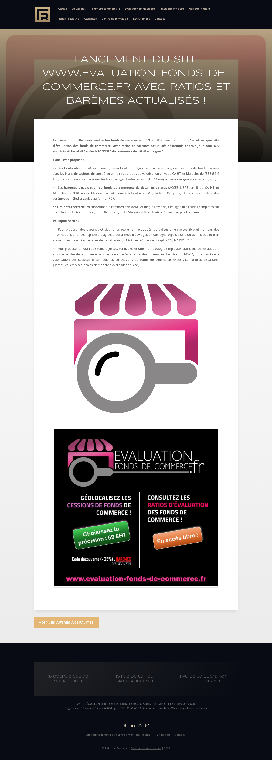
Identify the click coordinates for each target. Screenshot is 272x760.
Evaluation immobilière (140, 8)
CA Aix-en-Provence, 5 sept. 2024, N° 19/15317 (159, 240)
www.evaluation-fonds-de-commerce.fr (114, 140)
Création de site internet (146, 748)
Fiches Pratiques (68, 18)
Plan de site (162, 735)
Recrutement (141, 18)
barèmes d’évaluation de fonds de (90, 188)
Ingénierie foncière (172, 8)
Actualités (90, 18)
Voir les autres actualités (66, 622)
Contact (160, 18)
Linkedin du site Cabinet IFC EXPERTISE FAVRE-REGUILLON (132, 725)
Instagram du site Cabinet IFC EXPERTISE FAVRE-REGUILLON (140, 725)
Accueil (62, 8)
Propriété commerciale (105, 8)
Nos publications (200, 8)
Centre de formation (115, 18)
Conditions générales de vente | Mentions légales (118, 735)
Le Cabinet (79, 8)
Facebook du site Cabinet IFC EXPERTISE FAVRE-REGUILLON (125, 725)
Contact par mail (147, 725)
